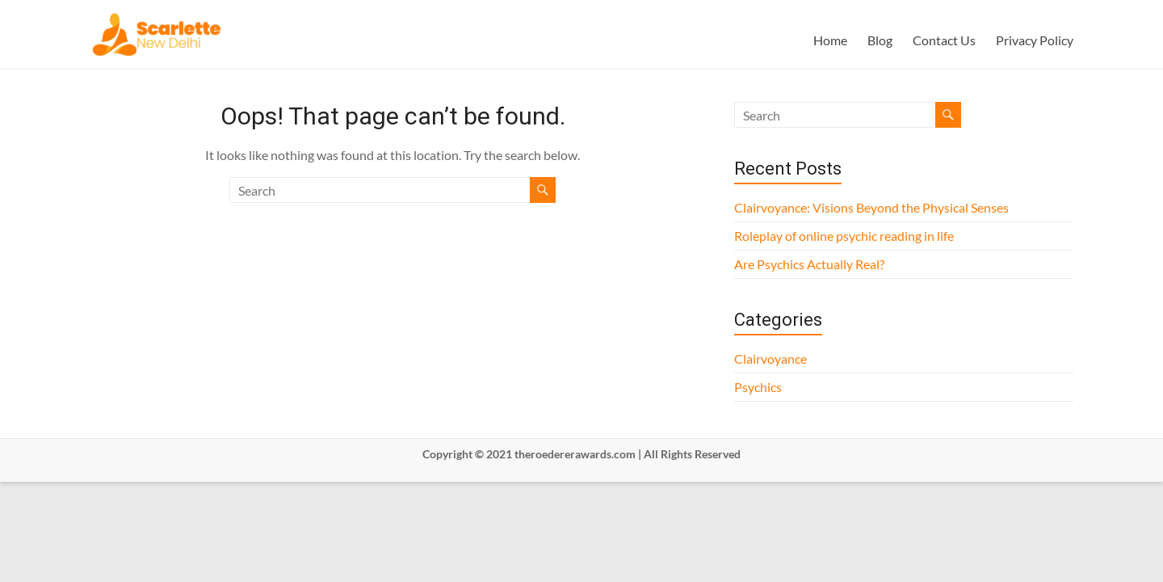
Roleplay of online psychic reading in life (844, 235)
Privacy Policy (1034, 40)
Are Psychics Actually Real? (809, 264)
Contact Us (944, 40)
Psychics (758, 386)
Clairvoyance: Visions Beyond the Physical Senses (871, 207)
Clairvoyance (770, 358)
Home (830, 40)
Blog (879, 40)
